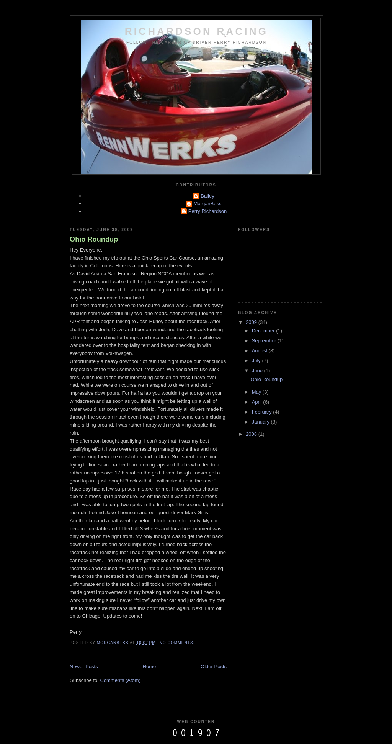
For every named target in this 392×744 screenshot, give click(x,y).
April (257, 402)
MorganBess (208, 203)
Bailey (207, 196)
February (262, 412)
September (265, 340)
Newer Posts (84, 666)
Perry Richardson (207, 211)
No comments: (178, 643)
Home (149, 666)
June (258, 370)
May (257, 392)
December (264, 331)
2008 (252, 434)
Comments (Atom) (120, 680)
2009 (252, 322)
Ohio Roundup (94, 239)
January (261, 422)
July (257, 360)
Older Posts (214, 666)
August (260, 350)
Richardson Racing (196, 31)
